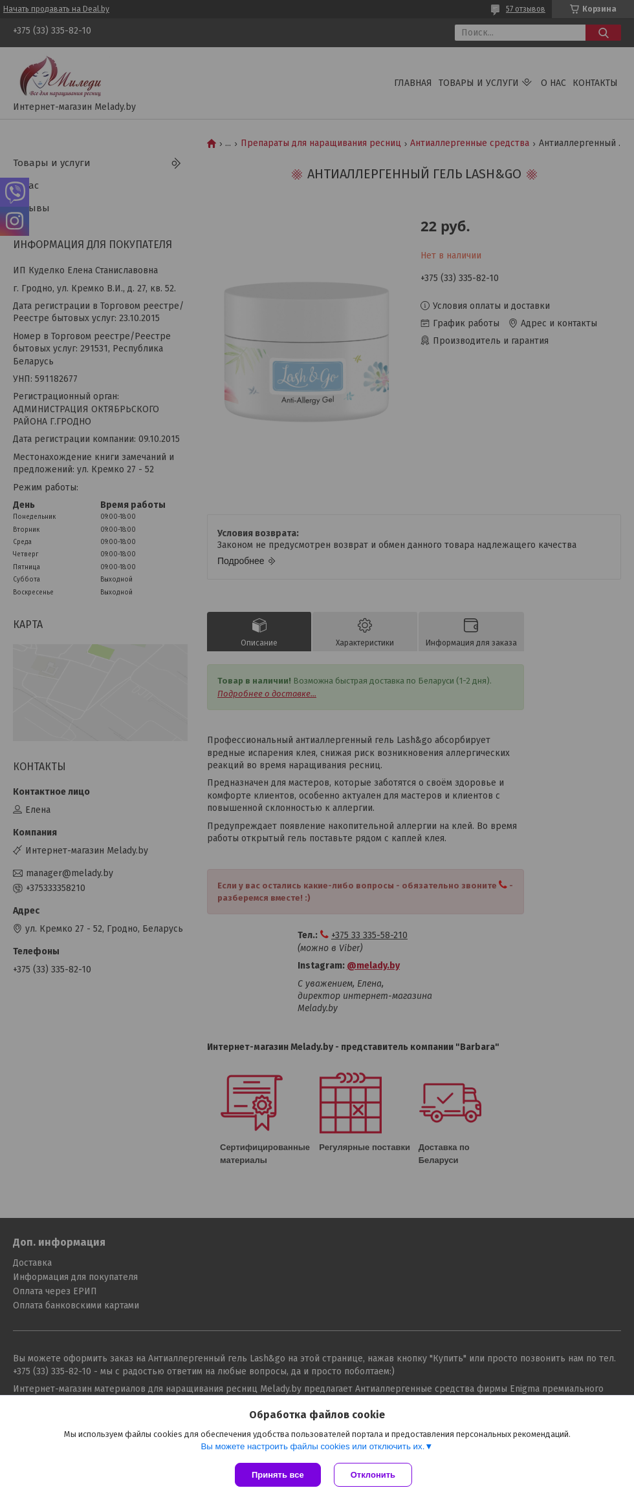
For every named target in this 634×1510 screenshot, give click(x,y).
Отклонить (373, 1475)
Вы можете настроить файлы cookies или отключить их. (312, 1446)
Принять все (278, 1475)
